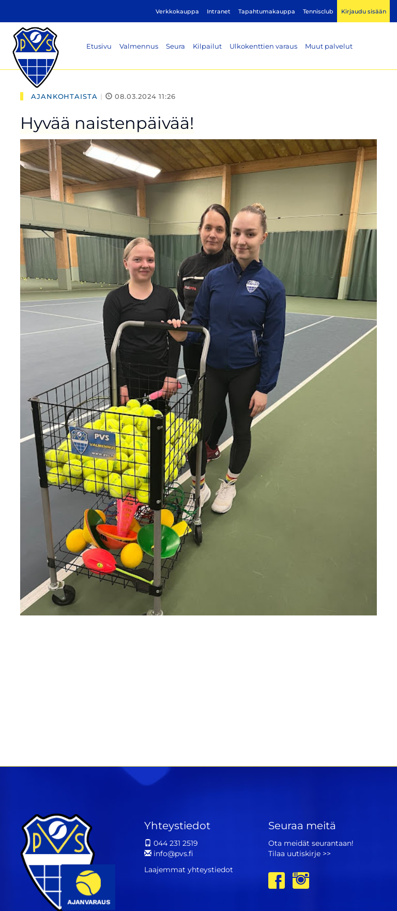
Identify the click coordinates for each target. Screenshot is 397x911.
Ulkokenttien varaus (263, 46)
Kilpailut (207, 46)
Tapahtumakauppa (266, 11)
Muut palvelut (329, 46)
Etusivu (99, 46)
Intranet (219, 11)
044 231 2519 (171, 843)
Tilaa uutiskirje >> (299, 853)
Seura (175, 46)
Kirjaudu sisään (363, 11)
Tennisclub (318, 11)
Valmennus (138, 46)
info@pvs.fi (168, 853)
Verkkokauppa (177, 11)
